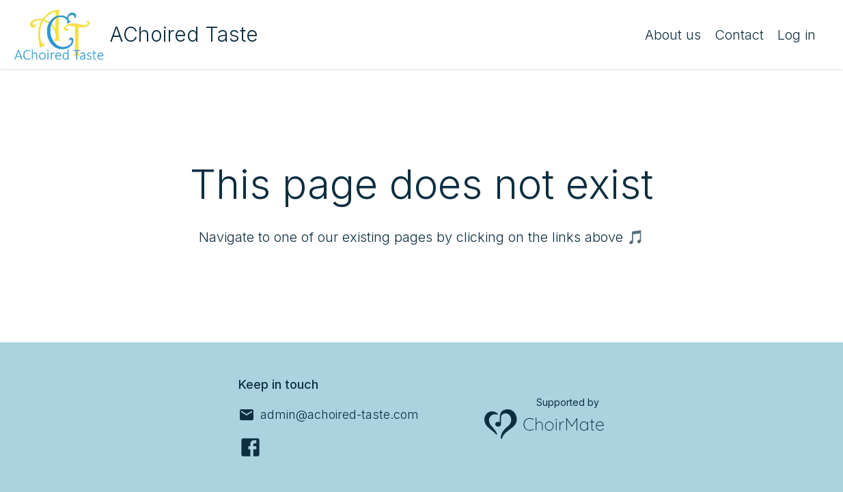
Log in (796, 35)
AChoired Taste (183, 34)
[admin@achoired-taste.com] (328, 414)
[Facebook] (250, 447)
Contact (739, 35)
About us (673, 35)
